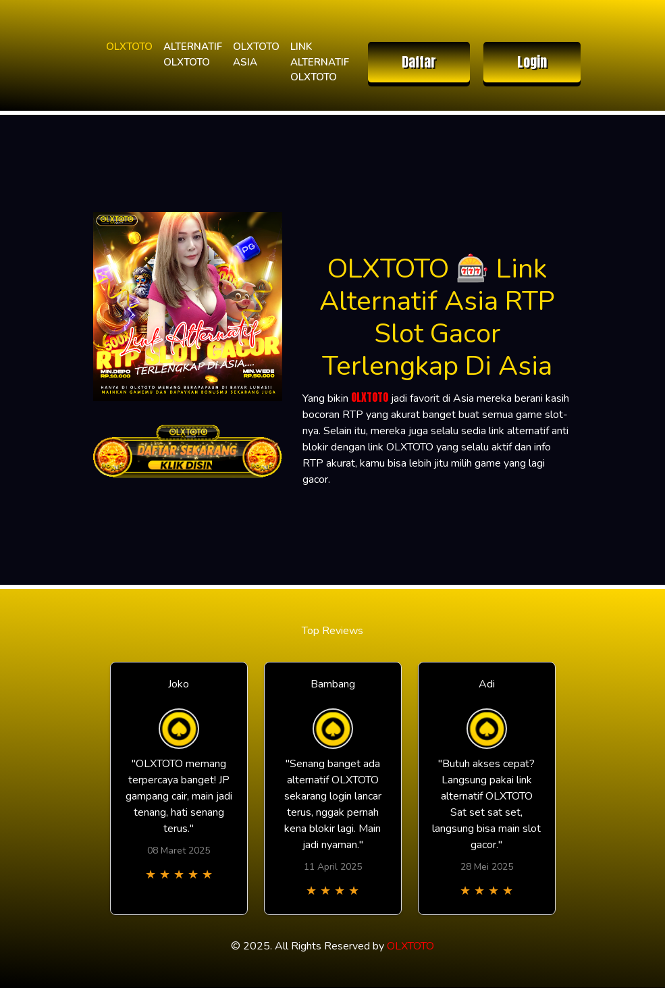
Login (532, 61)
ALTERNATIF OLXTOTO (192, 54)
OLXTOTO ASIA (256, 54)
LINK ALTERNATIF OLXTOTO (319, 62)
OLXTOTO (129, 46)
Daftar (419, 61)
